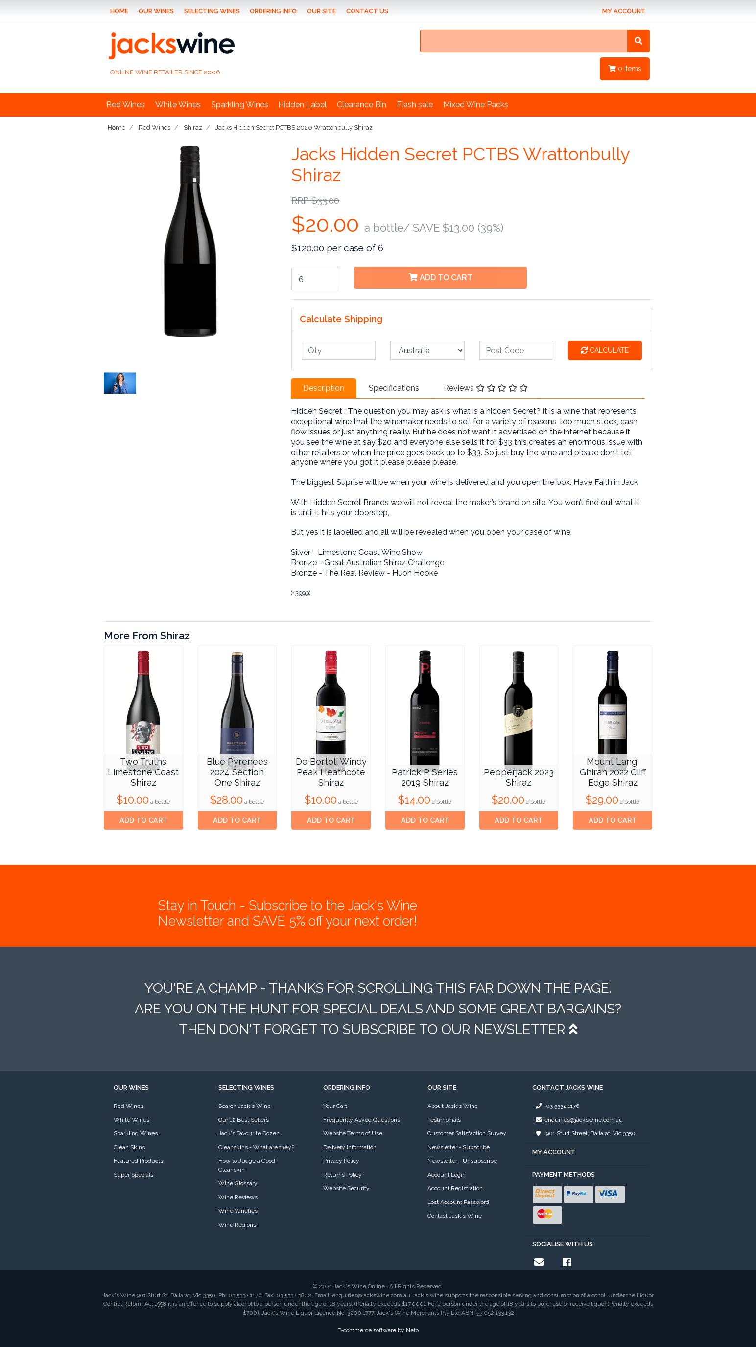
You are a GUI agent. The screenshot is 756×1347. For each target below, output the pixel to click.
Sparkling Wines (239, 104)
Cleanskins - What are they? (256, 1147)
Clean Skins (129, 1147)
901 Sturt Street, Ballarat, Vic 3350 (584, 1133)
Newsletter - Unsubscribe (462, 1160)
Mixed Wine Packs (475, 104)
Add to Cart (440, 277)
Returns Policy (342, 1174)
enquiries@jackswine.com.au (577, 1119)
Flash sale (415, 104)
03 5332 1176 (555, 1106)
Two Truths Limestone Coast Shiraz (143, 772)
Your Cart (335, 1106)
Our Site (321, 11)
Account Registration (455, 1188)
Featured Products (138, 1160)
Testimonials (444, 1119)
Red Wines (125, 104)
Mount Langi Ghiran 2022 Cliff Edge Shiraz (613, 772)
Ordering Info (273, 11)
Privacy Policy (341, 1160)
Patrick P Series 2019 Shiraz (425, 777)
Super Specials (133, 1174)
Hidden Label (302, 104)
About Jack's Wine (452, 1106)
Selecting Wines (212, 11)
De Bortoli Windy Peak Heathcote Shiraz (331, 772)
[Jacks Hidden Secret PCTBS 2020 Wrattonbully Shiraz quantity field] (315, 279)
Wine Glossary (238, 1183)
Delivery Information (350, 1147)
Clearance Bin (361, 104)
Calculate (605, 350)
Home (119, 11)
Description (323, 388)
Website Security (346, 1188)
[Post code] (516, 350)
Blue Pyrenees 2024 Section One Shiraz (237, 772)
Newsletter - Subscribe (458, 1147)
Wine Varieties (238, 1210)
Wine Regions (237, 1224)
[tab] (323, 388)
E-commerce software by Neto (378, 1330)
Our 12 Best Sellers (243, 1119)
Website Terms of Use (352, 1133)
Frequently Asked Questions (361, 1119)
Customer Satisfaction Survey (466, 1133)
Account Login (446, 1174)
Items (624, 68)
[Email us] (539, 1262)
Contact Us (367, 11)
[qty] (339, 350)
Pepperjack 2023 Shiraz (519, 777)
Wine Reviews (238, 1197)
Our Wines (156, 11)
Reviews (486, 388)
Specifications (394, 388)
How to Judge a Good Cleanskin (246, 1165)
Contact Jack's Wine (454, 1215)
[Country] (427, 350)
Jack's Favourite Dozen (249, 1133)
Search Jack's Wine (244, 1106)
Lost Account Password (458, 1202)
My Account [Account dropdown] (624, 11)
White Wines (178, 104)
